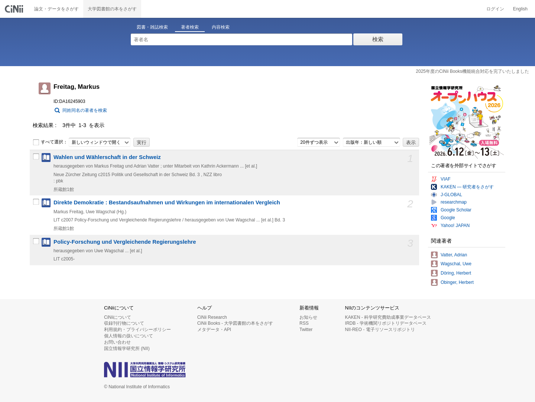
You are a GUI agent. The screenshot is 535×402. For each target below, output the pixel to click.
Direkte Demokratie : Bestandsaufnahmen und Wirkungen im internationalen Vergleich (167, 202)
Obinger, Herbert (457, 282)
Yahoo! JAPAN (455, 225)
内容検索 (221, 27)
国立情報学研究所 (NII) (127, 348)
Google (448, 217)
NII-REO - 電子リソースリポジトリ (380, 329)
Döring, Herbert (456, 273)
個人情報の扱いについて (128, 335)
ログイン (495, 9)
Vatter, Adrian (454, 254)
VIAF (446, 179)
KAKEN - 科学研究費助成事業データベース (388, 317)
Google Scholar (456, 210)
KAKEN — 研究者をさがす (467, 186)
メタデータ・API (214, 329)
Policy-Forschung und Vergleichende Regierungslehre (125, 242)
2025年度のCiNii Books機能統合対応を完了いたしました (472, 71)
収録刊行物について (124, 323)
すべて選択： (50, 142)
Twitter (305, 329)
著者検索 (190, 27)
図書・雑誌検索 (152, 27)
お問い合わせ (117, 342)
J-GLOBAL (451, 194)
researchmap (454, 202)
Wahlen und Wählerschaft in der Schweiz (107, 157)
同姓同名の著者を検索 (84, 110)
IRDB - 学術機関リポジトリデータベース (386, 323)
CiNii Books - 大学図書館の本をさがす (235, 323)
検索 (377, 39)
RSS (304, 323)
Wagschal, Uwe (456, 263)
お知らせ (308, 317)
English (520, 9)
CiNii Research (212, 317)
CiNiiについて (117, 317)
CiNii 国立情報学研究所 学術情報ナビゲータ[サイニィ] (15, 9)
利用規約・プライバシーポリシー (137, 329)
